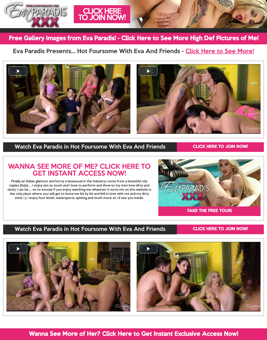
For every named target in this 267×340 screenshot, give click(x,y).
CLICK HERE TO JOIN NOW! (220, 147)
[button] (18, 71)
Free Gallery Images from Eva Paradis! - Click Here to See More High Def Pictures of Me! (133, 38)
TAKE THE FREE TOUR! (209, 211)
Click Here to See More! (219, 51)
